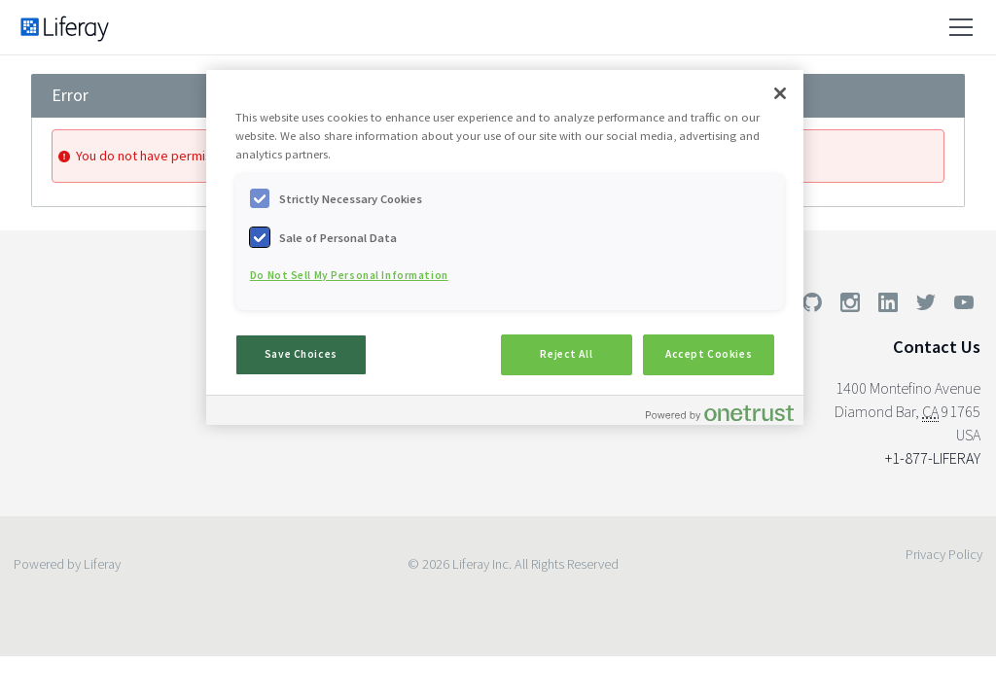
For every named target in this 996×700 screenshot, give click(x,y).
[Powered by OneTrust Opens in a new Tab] (720, 413)
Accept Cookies (708, 354)
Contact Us (936, 346)
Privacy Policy (944, 554)
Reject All (566, 354)
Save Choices (301, 354)
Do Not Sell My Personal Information (349, 275)
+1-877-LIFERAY (932, 458)
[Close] (780, 93)
